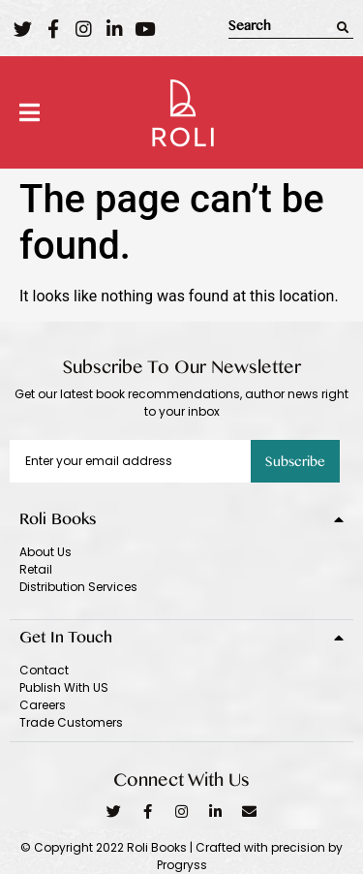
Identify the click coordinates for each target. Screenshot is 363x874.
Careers (42, 705)
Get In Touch (65, 640)
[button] (29, 112)
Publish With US (63, 687)
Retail (35, 569)
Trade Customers (71, 722)
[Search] (342, 27)
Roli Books (58, 522)
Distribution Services (78, 586)
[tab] (181, 518)
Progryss (182, 865)
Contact (44, 670)
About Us (45, 552)
